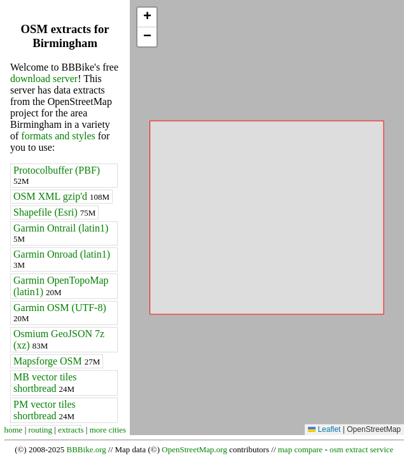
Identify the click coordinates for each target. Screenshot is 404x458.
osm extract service (361, 449)
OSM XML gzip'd (61, 196)
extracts (70, 429)
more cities (108, 429)
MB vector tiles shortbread (45, 382)
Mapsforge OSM (56, 361)
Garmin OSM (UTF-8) (59, 312)
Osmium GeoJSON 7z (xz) (58, 339)
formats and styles (58, 135)
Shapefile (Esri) (54, 212)
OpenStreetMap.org (194, 449)
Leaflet (324, 429)
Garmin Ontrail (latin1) (60, 233)
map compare (300, 449)
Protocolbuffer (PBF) (56, 175)
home (13, 429)
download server (44, 78)
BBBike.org (86, 449)
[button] (147, 17)
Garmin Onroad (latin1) (61, 259)
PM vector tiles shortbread (44, 410)
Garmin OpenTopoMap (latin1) (61, 286)
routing (41, 429)
